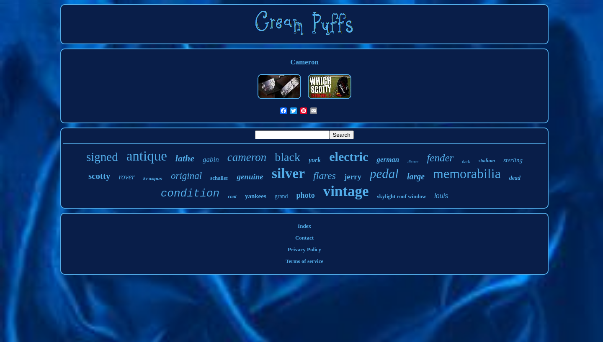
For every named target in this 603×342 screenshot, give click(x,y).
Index (304, 226)
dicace (412, 161)
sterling (513, 160)
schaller (219, 178)
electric (348, 156)
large (416, 176)
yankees (255, 196)
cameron (246, 157)
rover (126, 177)
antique (146, 155)
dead (515, 178)
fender (440, 157)
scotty (99, 176)
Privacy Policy (304, 249)
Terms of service (305, 261)
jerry (352, 176)
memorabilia (467, 173)
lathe (184, 158)
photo (305, 195)
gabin (211, 159)
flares (324, 175)
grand (281, 196)
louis (441, 195)
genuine (250, 176)
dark (466, 161)
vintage (346, 191)
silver (288, 173)
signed (102, 156)
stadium (487, 160)
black (287, 157)
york (315, 159)
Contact (304, 238)
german (387, 159)
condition (190, 193)
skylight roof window (401, 196)
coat (232, 196)
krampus (152, 178)
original (186, 176)
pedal (384, 173)
